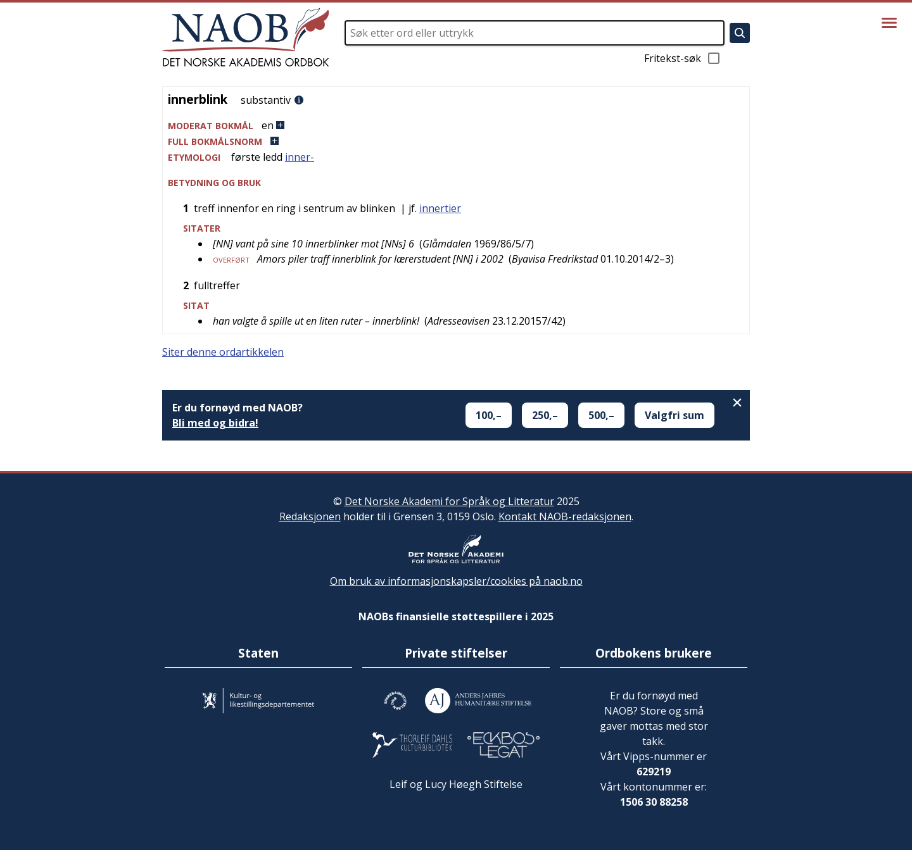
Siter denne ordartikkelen (223, 352)
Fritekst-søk (682, 58)
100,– (489, 415)
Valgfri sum (674, 415)
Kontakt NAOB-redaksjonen (564, 516)
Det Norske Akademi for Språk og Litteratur (449, 501)
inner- (299, 157)
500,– (601, 415)
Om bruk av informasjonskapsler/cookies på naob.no (456, 581)
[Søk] (740, 33)
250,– (545, 415)
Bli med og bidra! (215, 423)
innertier (440, 208)
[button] (456, 126)
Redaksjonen (310, 516)
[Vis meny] (889, 23)
